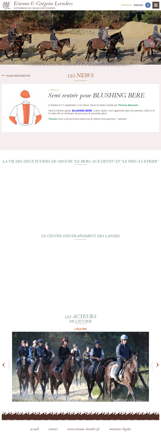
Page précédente (16, 76)
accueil (35, 429)
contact (53, 429)
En (138, 5)
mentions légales (120, 429)
